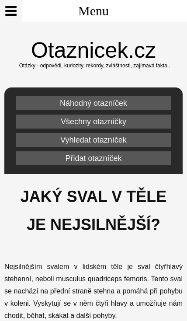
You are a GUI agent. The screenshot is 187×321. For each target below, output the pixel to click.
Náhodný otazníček (93, 103)
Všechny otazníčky (93, 121)
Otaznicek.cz (93, 50)
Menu (54, 11)
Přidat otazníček (93, 158)
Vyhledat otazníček (93, 140)
